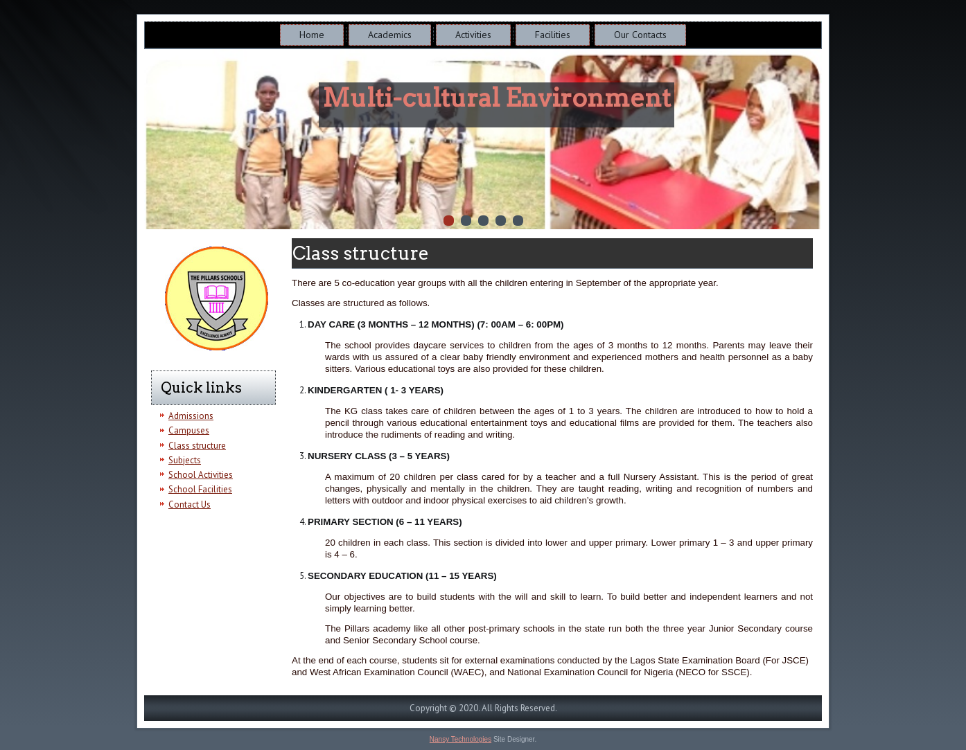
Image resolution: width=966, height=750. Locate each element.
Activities (473, 34)
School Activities (200, 475)
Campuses (188, 430)
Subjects (184, 460)
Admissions (190, 416)
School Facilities (200, 489)
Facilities (552, 34)
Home (311, 34)
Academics (390, 34)
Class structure (197, 446)
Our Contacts (640, 34)
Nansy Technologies (460, 739)
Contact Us (189, 504)
